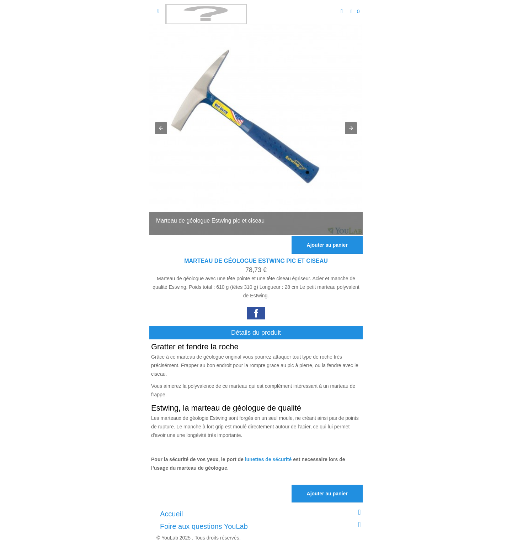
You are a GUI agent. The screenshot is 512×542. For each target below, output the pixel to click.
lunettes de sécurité (268, 459)
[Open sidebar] (158, 10)
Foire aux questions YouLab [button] (262, 525)
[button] (161, 128)
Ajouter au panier (327, 245)
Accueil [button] (262, 513)
